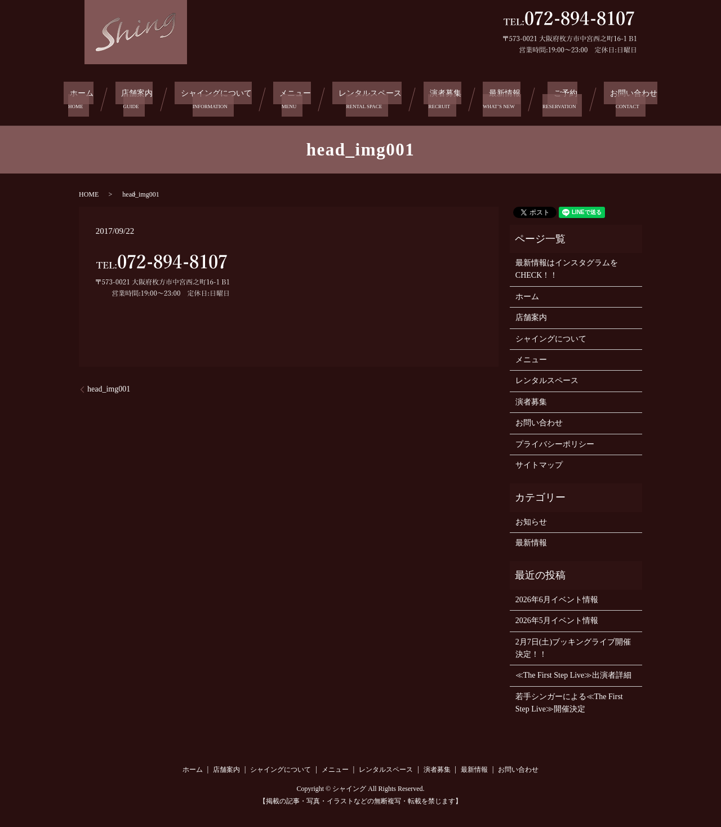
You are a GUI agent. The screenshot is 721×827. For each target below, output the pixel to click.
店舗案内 (135, 98)
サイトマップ (539, 462)
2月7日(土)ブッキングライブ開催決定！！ (573, 644)
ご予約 (560, 98)
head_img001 (108, 386)
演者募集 (447, 98)
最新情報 (504, 98)
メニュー (295, 98)
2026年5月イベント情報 (556, 617)
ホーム (81, 98)
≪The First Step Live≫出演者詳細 (573, 672)
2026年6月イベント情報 (556, 597)
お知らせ (531, 518)
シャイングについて (214, 98)
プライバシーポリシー (554, 441)
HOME (89, 191)
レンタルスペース (371, 98)
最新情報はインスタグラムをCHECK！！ (566, 266)
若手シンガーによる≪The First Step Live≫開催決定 (569, 700)
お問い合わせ (626, 98)
